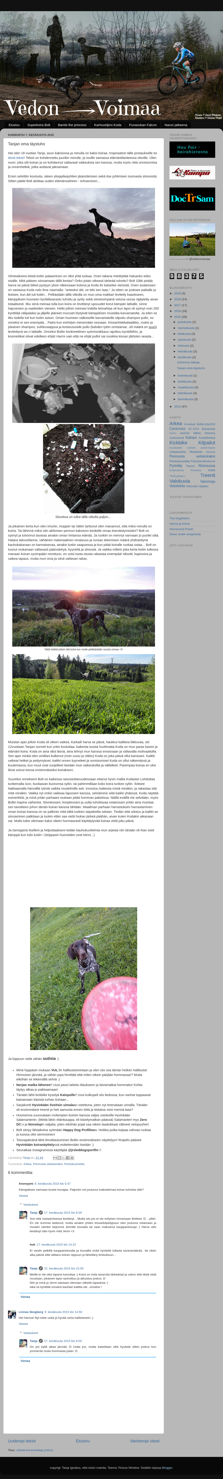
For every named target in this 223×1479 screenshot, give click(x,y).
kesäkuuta (185, 357)
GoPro (172, 433)
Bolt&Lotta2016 (206, 424)
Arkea (27, 1164)
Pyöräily (175, 466)
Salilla (211, 470)
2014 (178, 406)
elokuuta (184, 345)
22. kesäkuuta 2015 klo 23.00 (63, 1268)
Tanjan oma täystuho (191, 368)
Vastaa (23, 1195)
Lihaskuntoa (177, 451)
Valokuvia (179, 481)
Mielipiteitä (195, 451)
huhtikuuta (185, 381)
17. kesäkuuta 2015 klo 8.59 (63, 1212)
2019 (178, 293)
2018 (178, 299)
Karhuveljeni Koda (107, 125)
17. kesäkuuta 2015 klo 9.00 (63, 1341)
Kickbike (178, 442)
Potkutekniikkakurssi (203, 461)
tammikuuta (186, 399)
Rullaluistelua (176, 470)
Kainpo (191, 437)
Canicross (177, 428)
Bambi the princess (72, 125)
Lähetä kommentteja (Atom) (34, 1450)
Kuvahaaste (175, 447)
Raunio (190, 466)
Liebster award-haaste (201, 447)
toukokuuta (185, 375)
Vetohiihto (177, 486)
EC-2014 (193, 429)
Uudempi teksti (22, 1441)
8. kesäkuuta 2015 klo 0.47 (52, 1183)
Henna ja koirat (179, 523)
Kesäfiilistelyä (207, 437)
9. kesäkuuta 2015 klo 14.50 (63, 1312)
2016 (178, 311)
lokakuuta (185, 333)
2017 (178, 305)
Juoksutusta (176, 437)
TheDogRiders (177, 476)
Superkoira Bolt (38, 125)
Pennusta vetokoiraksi (47, 1164)
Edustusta (208, 429)
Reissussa (206, 466)
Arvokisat (189, 424)
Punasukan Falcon (143, 125)
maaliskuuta (186, 387)
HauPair (185, 433)
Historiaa (209, 433)
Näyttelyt (210, 452)
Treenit (207, 475)
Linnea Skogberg (31, 1312)
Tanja (33, 1212)
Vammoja (207, 481)
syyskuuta (185, 339)
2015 (178, 316)
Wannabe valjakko (197, 486)
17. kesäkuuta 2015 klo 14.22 (56, 1244)
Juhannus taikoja (188, 362)
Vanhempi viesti (144, 1441)
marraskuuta (186, 328)
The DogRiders (179, 518)
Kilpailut (206, 442)
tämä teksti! (16, 158)
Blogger (167, 1467)
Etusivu (14, 125)
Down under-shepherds (185, 534)
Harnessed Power (181, 529)
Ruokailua (195, 470)
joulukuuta (185, 322)
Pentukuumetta (74, 1164)
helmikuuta (185, 393)
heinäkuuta (185, 351)
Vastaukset (30, 1204)
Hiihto (197, 433)
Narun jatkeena (176, 125)
